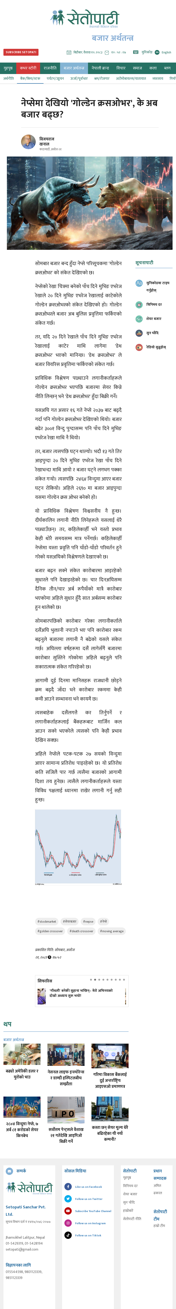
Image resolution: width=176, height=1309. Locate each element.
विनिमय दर (130, 1186)
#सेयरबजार (69, 921)
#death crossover (81, 931)
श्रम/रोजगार (102, 79)
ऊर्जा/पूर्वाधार (79, 79)
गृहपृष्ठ (127, 1178)
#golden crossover (50, 931)
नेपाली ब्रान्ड (100, 68)
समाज (137, 68)
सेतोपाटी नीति (132, 1219)
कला (153, 68)
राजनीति (50, 68)
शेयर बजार (130, 1194)
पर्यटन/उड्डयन (55, 79)
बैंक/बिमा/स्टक (30, 79)
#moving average (112, 931)
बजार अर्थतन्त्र (74, 68)
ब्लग (167, 68)
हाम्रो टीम (159, 1226)
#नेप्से (103, 921)
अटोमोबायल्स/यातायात (131, 79)
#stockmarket (46, 921)
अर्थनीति (8, 79)
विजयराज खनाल (46, 142)
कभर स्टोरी (28, 68)
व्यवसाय (157, 79)
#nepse (88, 921)
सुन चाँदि (129, 1203)
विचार (121, 68)
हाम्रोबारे (128, 1211)
